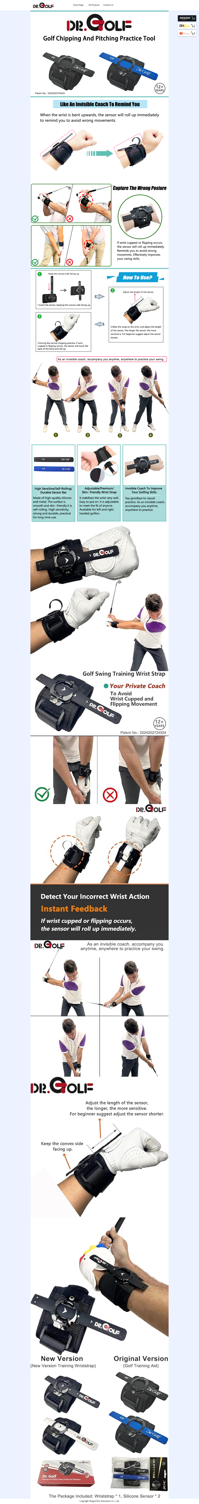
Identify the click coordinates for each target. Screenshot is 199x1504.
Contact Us (108, 5)
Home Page (78, 5)
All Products (94, 5)
